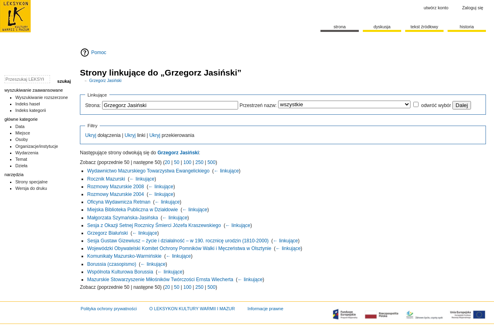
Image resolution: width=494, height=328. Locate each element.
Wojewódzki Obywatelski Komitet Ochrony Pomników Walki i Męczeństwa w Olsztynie (179, 248)
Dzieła (21, 165)
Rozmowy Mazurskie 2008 (115, 186)
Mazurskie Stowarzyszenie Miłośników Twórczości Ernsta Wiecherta (160, 279)
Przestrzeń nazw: (257, 105)
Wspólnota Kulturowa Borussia (120, 272)
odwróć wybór (436, 105)
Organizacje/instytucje (36, 146)
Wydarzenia (26, 152)
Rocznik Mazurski (106, 179)
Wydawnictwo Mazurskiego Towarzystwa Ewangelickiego (148, 171)
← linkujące (226, 171)
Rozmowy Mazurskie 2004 (115, 194)
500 (211, 162)
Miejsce (22, 132)
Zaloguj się (472, 7)
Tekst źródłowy (424, 26)
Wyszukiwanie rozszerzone (41, 97)
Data (20, 126)
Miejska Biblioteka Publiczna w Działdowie (132, 209)
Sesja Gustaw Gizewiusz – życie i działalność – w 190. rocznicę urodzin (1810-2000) (178, 241)
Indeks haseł (27, 103)
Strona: (93, 105)
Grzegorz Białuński (107, 233)
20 (167, 162)
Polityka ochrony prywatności (109, 308)
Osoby (21, 139)
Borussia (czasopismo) (111, 264)
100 (187, 162)
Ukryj (90, 135)
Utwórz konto (436, 7)
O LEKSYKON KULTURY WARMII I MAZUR (192, 308)
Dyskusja (381, 26)
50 (176, 162)
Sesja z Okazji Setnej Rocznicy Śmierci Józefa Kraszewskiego (154, 225)
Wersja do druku (31, 188)
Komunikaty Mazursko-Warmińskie (124, 256)
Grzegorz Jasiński (105, 80)
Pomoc (98, 52)
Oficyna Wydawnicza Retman (119, 202)
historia (467, 26)
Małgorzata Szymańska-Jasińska (122, 218)
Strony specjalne (31, 181)
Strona (339, 26)
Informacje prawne (265, 308)
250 (199, 162)
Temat (21, 159)
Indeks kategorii (30, 110)
